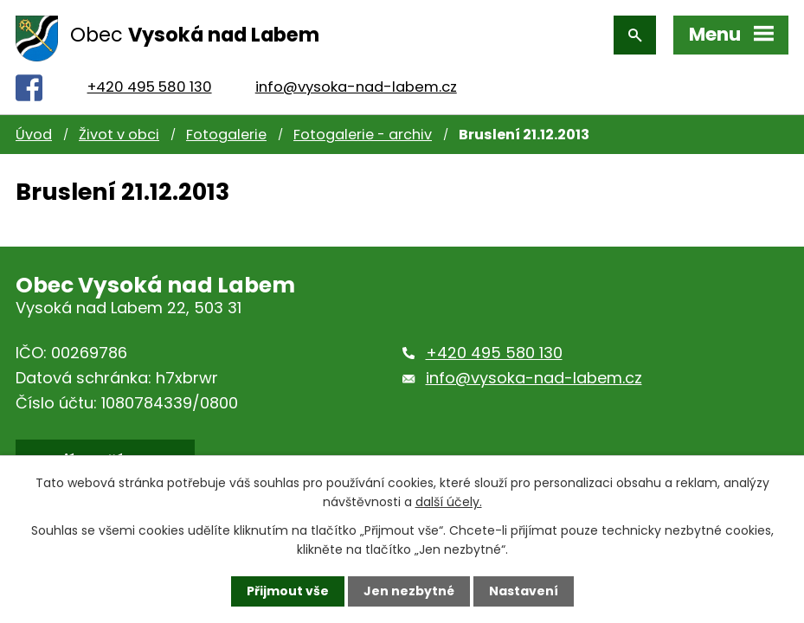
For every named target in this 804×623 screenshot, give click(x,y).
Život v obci (119, 135)
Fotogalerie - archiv (362, 135)
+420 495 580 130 (149, 87)
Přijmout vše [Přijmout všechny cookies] (288, 591)
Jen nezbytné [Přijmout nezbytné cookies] (408, 591)
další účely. (448, 502)
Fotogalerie (226, 135)
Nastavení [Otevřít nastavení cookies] (523, 591)
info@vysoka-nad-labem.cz (356, 87)
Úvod (34, 135)
